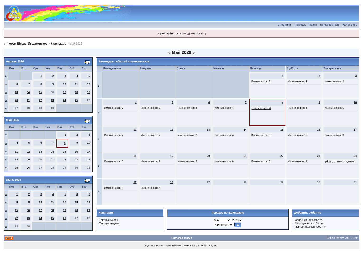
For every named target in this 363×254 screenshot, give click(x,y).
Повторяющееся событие (310, 226)
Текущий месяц (108, 219)
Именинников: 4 (297, 81)
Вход (186, 33)
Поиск (313, 25)
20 (16, 100)
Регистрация (197, 33)
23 (52, 100)
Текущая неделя (109, 223)
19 (88, 92)
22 (40, 100)
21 (28, 100)
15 (40, 92)
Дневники (284, 25)
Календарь (350, 25)
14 (28, 92)
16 (76, 151)
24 (64, 100)
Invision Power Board (177, 245)
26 (28, 167)
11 (76, 84)
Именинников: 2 (260, 81)
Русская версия (154, 245)
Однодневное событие (308, 219)
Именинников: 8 (261, 108)
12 (88, 84)
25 (76, 100)
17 (64, 92)
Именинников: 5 (334, 107)
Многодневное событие (309, 223)
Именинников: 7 (187, 135)
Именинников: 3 (260, 135)
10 (64, 84)
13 (16, 92)
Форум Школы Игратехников (27, 43)
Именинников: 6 (150, 107)
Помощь (300, 25)
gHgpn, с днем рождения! (340, 161)
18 (76, 92)
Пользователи (330, 25)
